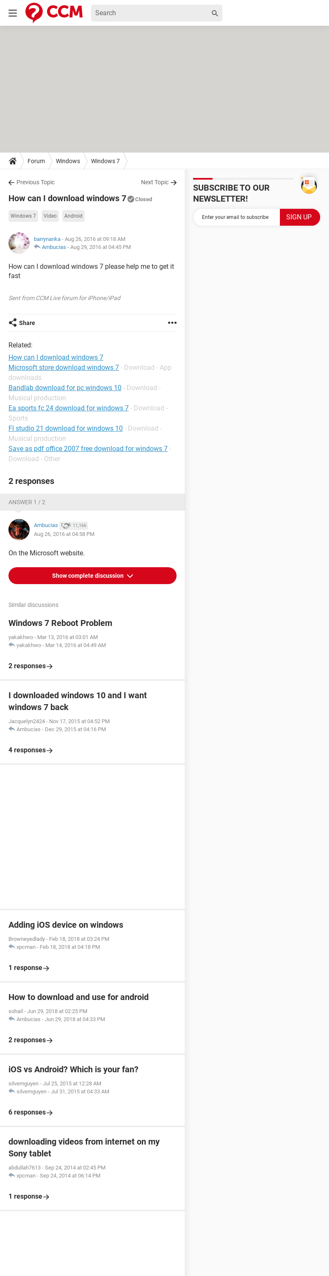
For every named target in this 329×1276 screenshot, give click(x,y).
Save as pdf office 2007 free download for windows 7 (88, 449)
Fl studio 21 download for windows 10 (65, 428)
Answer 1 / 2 (26, 502)
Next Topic (155, 182)
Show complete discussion (88, 575)
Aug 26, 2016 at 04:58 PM (64, 534)
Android (73, 216)
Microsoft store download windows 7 (63, 367)
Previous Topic (36, 182)
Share (27, 323)
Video (50, 216)
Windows (68, 161)
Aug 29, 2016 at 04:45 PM (100, 247)
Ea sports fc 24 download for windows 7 (68, 408)
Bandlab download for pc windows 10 (65, 388)
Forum (36, 161)
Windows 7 (105, 161)
